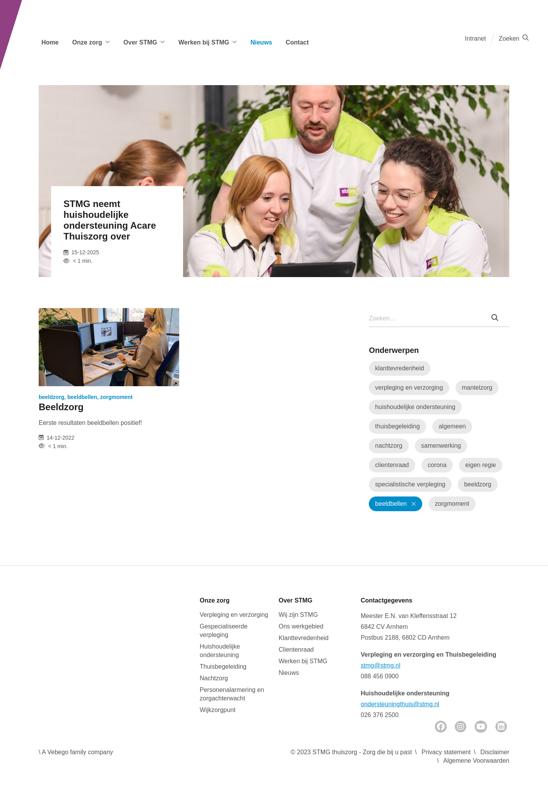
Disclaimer (494, 752)
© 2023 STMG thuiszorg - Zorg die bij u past (351, 752)
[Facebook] (440, 727)
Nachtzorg (214, 678)
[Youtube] (481, 727)
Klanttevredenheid (304, 638)
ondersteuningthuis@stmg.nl (400, 704)
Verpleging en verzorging (234, 614)
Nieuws (261, 42)
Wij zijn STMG (298, 614)
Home (49, 42)
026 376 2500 (380, 715)
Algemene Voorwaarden (476, 760)
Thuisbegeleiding (223, 666)
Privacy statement (446, 752)
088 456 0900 (380, 676)
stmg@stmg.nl (380, 665)
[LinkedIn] (501, 727)
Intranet (475, 38)
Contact (297, 42)
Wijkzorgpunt (217, 710)
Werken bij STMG (303, 661)
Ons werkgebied (301, 626)
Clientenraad (296, 649)
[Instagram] (460, 727)
